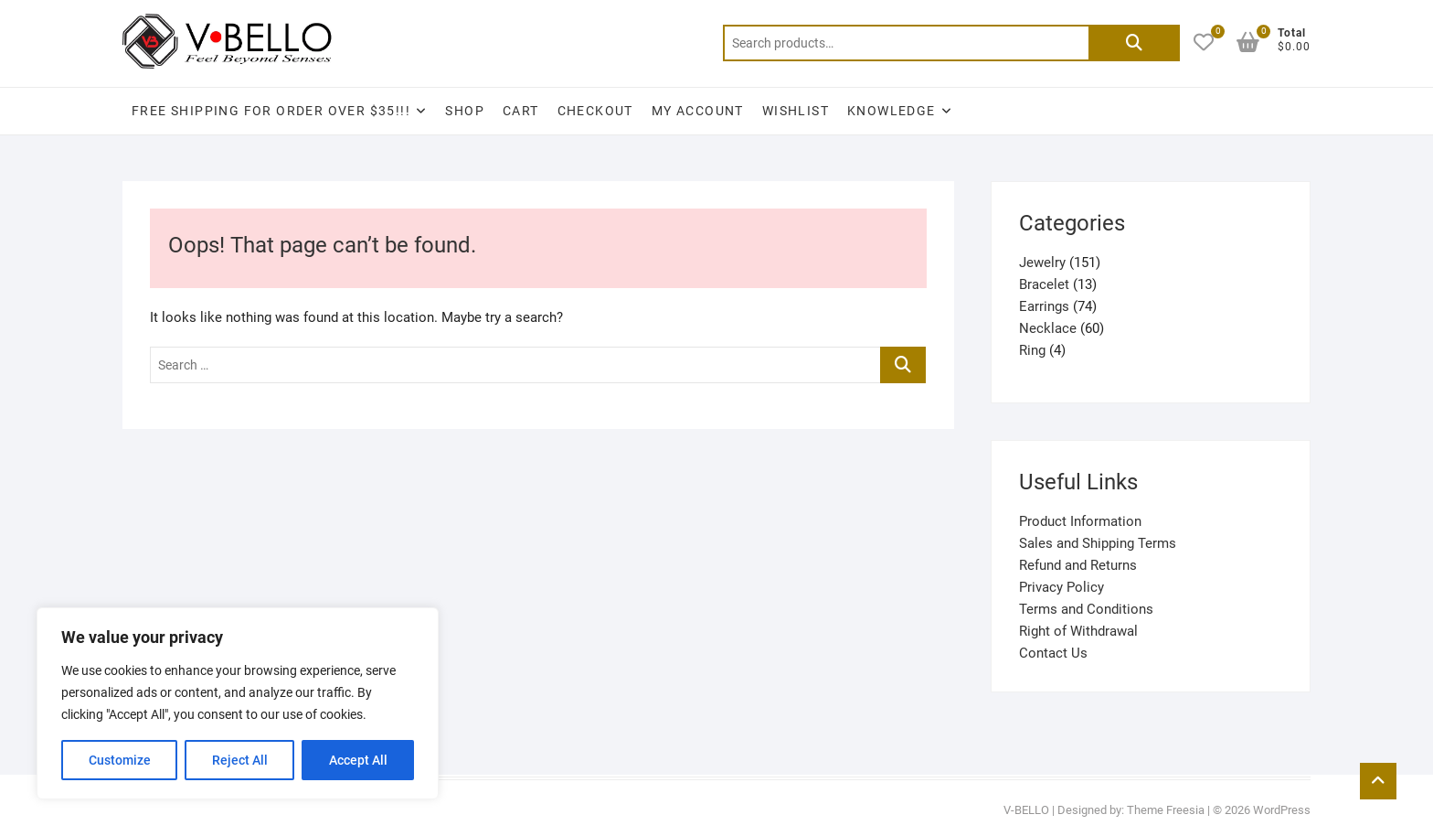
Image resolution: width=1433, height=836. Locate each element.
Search (1134, 43)
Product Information (1080, 521)
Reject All (240, 760)
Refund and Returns (1078, 565)
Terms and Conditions (1086, 609)
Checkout (595, 110)
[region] (238, 703)
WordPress (1282, 810)
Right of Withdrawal (1078, 631)
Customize (120, 760)
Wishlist (795, 110)
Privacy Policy (1061, 587)
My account (698, 110)
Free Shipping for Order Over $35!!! (271, 110)
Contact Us (1053, 653)
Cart (521, 110)
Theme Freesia (1166, 810)
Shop (464, 110)
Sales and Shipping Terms (1097, 543)
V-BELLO (1026, 810)
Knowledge (891, 110)
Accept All (358, 760)
